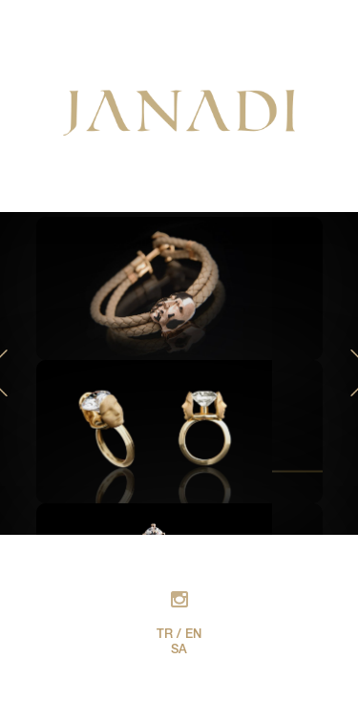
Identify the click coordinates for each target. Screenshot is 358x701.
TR (165, 635)
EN (193, 635)
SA (179, 651)
